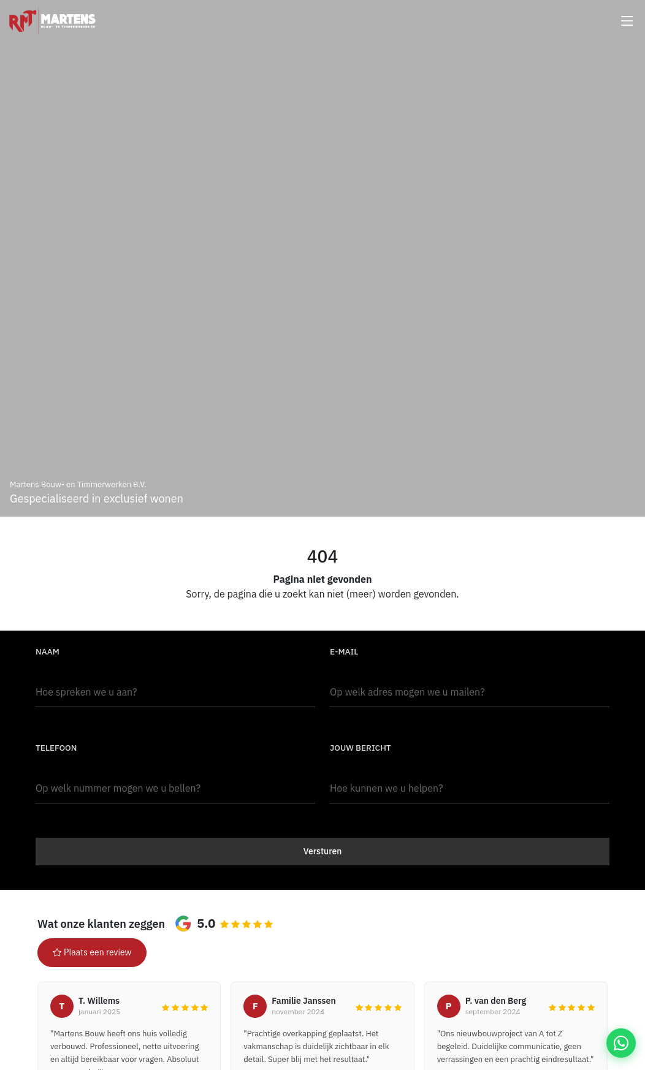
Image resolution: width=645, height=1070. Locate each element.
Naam (47, 651)
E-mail (344, 651)
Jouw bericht (360, 747)
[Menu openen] (627, 21)
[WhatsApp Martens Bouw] (621, 1043)
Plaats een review (92, 952)
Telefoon (56, 747)
